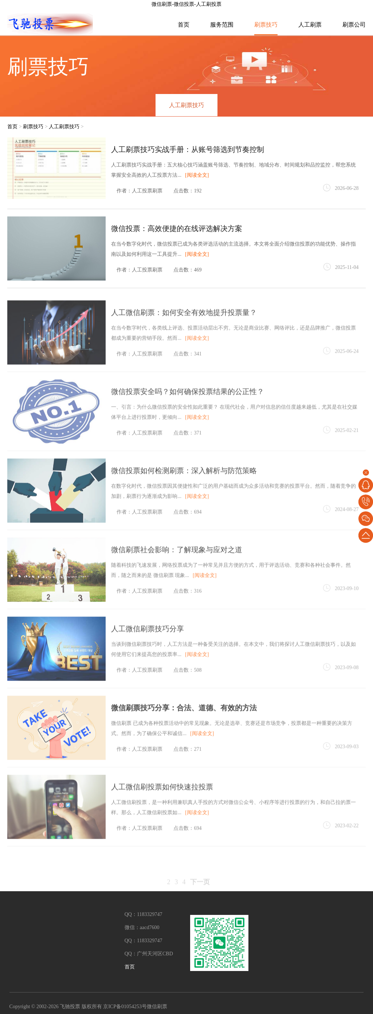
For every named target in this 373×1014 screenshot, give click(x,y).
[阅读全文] (197, 176)
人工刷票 (310, 24)
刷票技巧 (266, 24)
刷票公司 (354, 24)
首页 (183, 24)
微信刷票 (157, 1007)
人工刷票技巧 (186, 105)
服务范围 (221, 24)
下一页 (200, 889)
